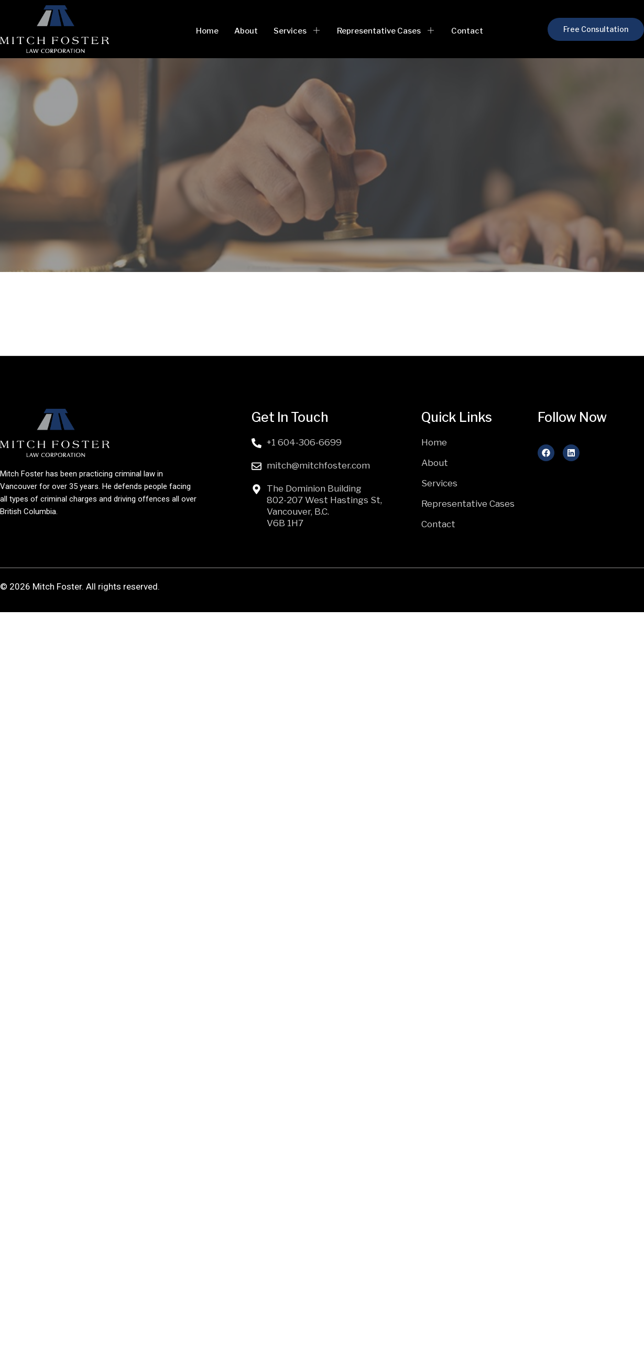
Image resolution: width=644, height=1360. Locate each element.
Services (297, 31)
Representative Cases (386, 31)
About (246, 31)
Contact (467, 31)
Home (207, 31)
